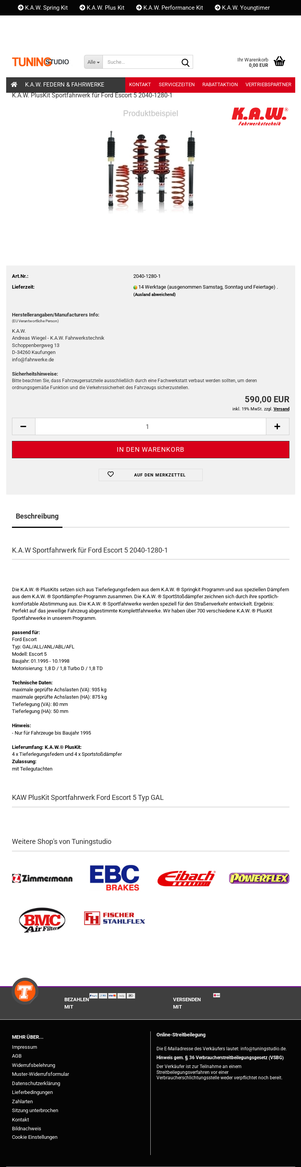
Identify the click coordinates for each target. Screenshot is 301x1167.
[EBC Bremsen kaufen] (114, 878)
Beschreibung (37, 516)
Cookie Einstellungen (34, 1137)
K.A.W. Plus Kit (101, 7)
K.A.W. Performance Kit (169, 7)
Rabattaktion (220, 84)
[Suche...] (93, 62)
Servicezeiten (177, 84)
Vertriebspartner (268, 84)
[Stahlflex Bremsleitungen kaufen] (114, 920)
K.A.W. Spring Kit (43, 7)
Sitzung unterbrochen (35, 1110)
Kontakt (31, 23)
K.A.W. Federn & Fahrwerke (64, 84)
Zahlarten (22, 1101)
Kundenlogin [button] (64, 38)
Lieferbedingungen (32, 1092)
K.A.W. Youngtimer (242, 7)
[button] (25, 38)
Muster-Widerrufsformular (40, 1074)
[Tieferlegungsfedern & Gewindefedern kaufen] (186, 878)
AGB (17, 1056)
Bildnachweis (26, 1128)
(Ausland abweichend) (154, 294)
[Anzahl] (150, 426)
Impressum (24, 1047)
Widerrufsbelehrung (33, 1065)
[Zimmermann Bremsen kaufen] (42, 878)
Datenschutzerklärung (36, 1083)
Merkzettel (113, 38)
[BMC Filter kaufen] (42, 920)
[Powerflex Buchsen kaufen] (259, 878)
